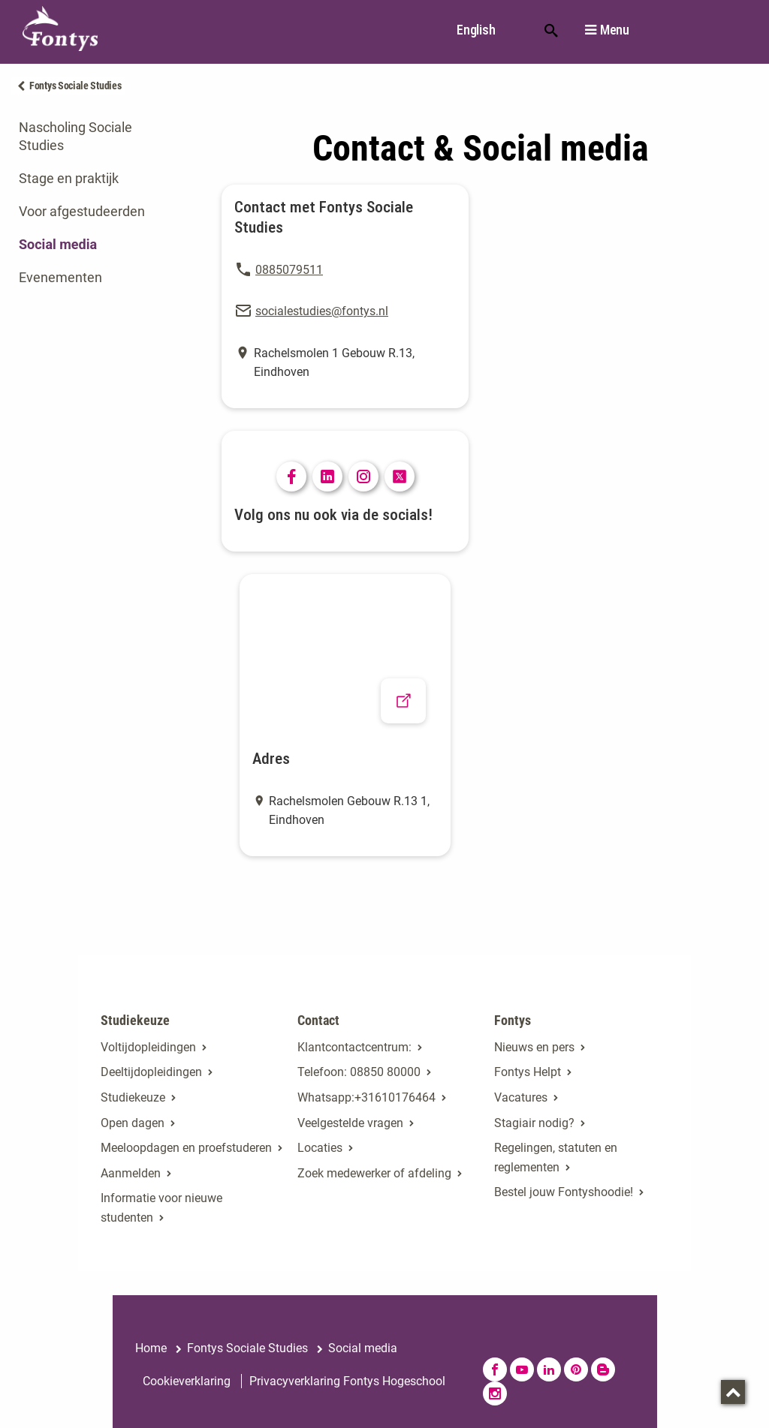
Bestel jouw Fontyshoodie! (563, 1192)
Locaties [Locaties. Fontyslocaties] (319, 1148)
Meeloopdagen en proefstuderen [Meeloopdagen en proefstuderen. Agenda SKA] (186, 1148)
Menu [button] (614, 30)
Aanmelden (131, 1173)
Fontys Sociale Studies (75, 86)
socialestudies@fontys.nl (321, 311)
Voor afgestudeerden (82, 211)
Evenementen (60, 277)
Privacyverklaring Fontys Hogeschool (347, 1381)
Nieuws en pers (534, 1047)
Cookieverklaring (187, 1381)
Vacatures (520, 1097)
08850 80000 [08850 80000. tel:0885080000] (385, 1072)
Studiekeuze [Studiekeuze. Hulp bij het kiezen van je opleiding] (133, 1097)
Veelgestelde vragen (350, 1123)
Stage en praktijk (69, 178)
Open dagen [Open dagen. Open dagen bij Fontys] (132, 1123)
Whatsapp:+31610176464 (366, 1097)
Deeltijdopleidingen (151, 1072)
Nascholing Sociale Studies (75, 136)
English (476, 30)
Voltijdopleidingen (148, 1047)
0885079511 (289, 270)
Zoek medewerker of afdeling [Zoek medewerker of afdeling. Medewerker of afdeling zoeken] (374, 1173)
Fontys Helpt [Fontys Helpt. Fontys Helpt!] (527, 1072)
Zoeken (551, 29)
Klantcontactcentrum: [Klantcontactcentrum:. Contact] (354, 1047)
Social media (58, 244)
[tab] (96, 136)
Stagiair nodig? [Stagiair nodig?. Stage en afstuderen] (534, 1123)
